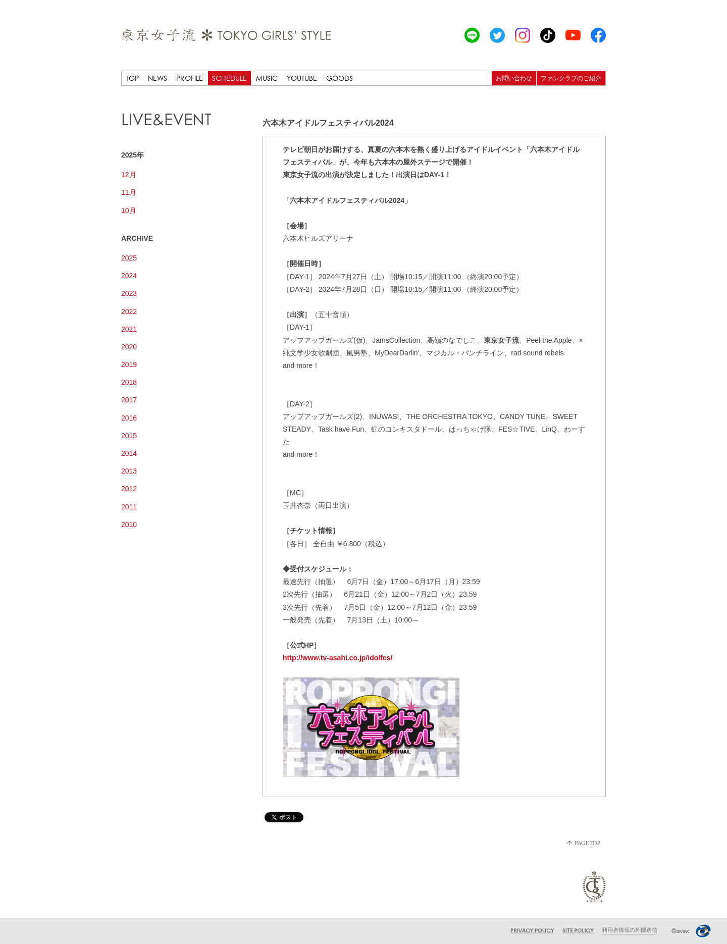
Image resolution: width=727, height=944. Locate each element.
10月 (128, 210)
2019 (129, 364)
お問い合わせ (514, 78)
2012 (129, 489)
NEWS (157, 78)
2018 (129, 382)
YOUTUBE (302, 78)
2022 (129, 311)
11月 (128, 192)
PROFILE (189, 78)
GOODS (339, 78)
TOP (132, 78)
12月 (128, 175)
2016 (129, 418)
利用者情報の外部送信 (629, 930)
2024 (129, 276)
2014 (129, 453)
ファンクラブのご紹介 (571, 78)
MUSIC (267, 78)
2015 (129, 436)
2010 (129, 524)
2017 (129, 400)
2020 (129, 347)
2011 (129, 507)
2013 (129, 471)
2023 (129, 293)
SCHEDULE (229, 78)
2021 (129, 329)
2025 (129, 258)
